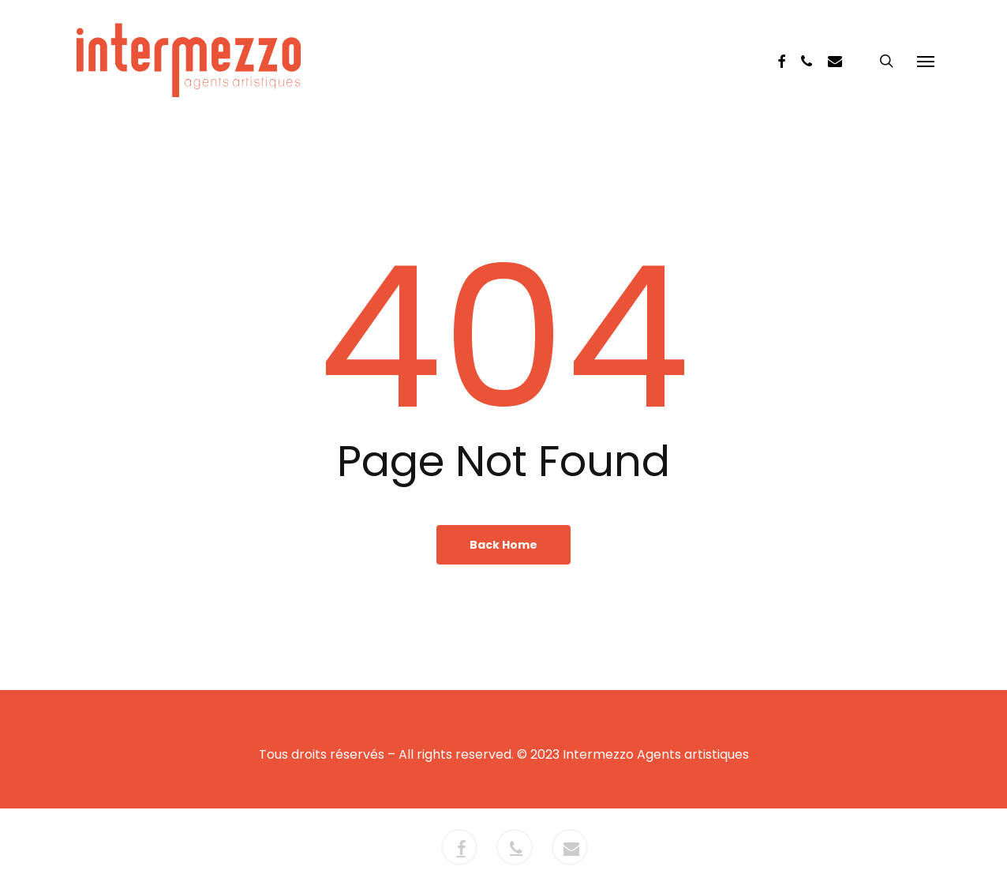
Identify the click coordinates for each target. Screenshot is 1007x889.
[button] (925, 61)
